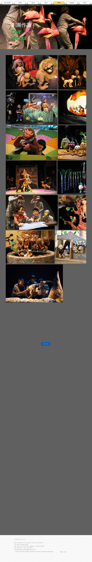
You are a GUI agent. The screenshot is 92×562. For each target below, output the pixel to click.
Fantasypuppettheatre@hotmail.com (25, 549)
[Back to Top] (45, 344)
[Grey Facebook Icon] (66, 552)
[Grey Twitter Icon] (64, 552)
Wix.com (50, 551)
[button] (72, 2)
